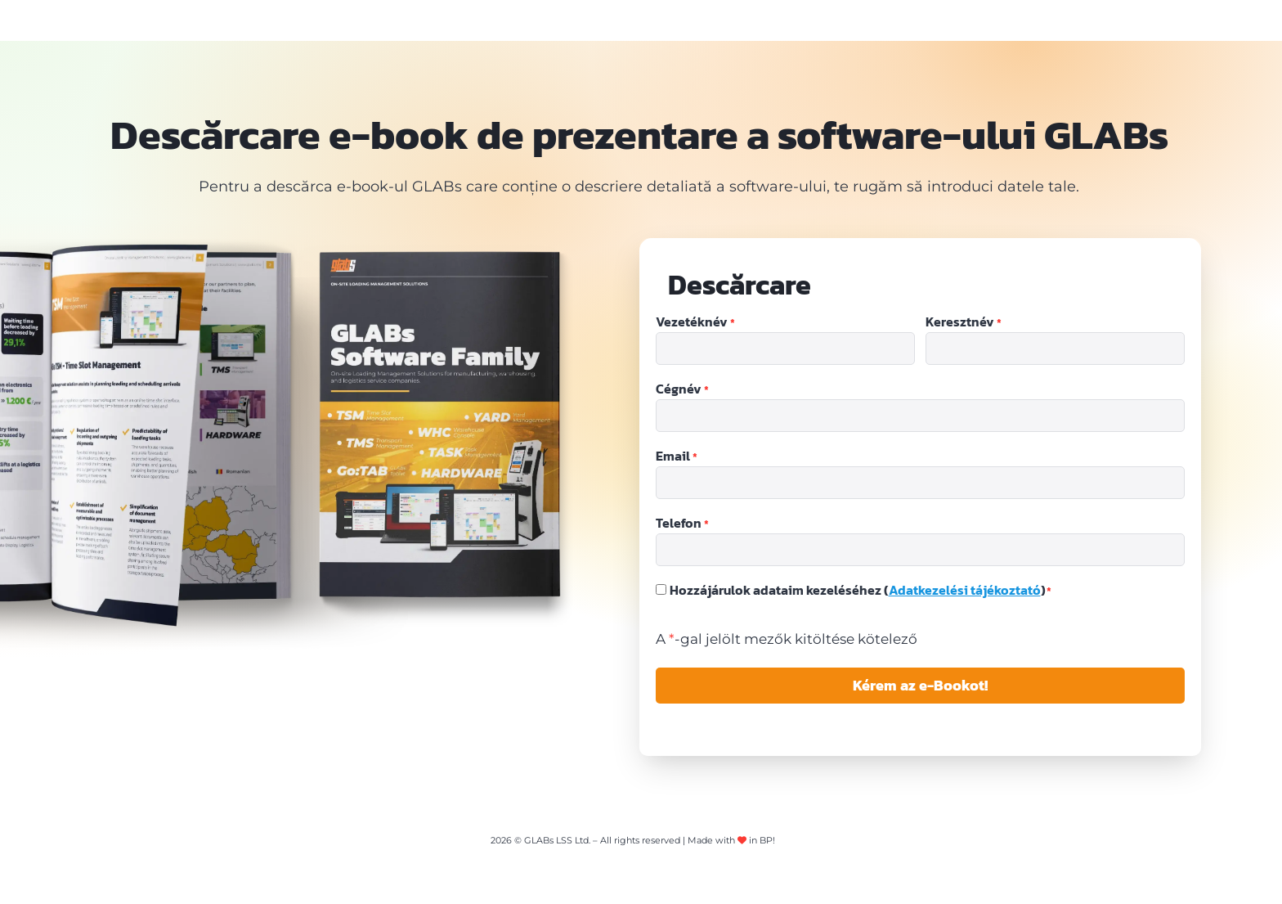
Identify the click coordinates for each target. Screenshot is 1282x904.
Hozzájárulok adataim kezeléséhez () (861, 590)
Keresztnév (964, 322)
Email (676, 456)
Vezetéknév (695, 322)
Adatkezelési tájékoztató (965, 590)
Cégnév (682, 389)
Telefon (682, 523)
